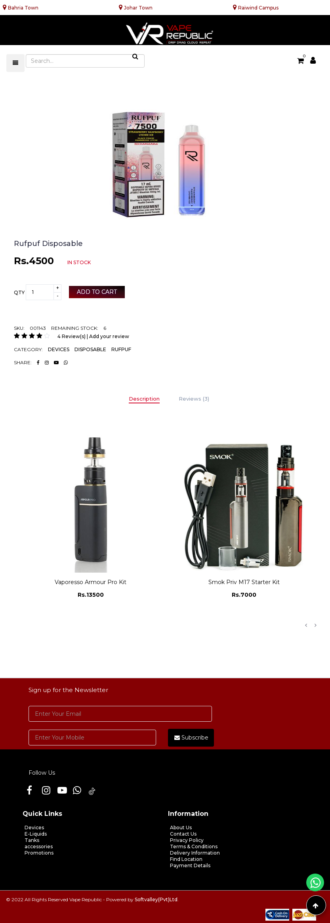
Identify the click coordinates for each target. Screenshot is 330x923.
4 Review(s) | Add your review (93, 336)
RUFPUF (121, 349)
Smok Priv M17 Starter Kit (244, 582)
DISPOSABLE (90, 349)
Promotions (39, 853)
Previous (306, 625)
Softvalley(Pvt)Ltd (156, 899)
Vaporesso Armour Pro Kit (90, 582)
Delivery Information (195, 853)
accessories (39, 846)
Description (144, 398)
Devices (34, 827)
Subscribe (191, 737)
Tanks (32, 840)
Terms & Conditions (193, 846)
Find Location (186, 859)
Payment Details (190, 865)
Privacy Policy (187, 840)
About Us (181, 827)
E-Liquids (36, 834)
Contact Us (183, 834)
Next (315, 625)
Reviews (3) (194, 398)
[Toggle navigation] (15, 63)
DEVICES (58, 349)
